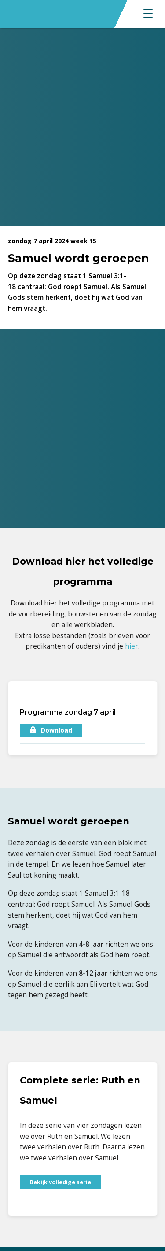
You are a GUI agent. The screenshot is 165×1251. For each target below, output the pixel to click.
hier (131, 646)
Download (51, 730)
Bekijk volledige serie (60, 1182)
